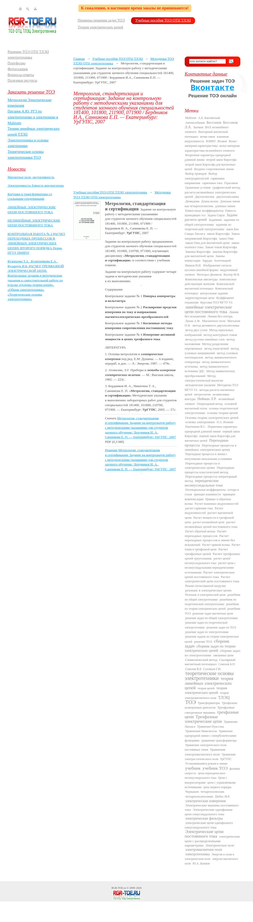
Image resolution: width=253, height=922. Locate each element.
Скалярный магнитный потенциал (210, 662)
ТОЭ (190, 702)
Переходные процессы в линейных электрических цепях (210, 447)
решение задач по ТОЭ (221, 627)
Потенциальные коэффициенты (205, 490)
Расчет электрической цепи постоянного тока (212, 579)
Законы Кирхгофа (197, 252)
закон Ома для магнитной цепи (207, 243)
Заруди (207, 260)
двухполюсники (227, 196)
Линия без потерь (220, 316)
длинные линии (225, 206)
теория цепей (206, 688)
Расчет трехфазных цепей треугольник (212, 556)
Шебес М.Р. (222, 796)
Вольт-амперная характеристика (211, 143)
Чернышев (192, 791)
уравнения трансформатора (218, 740)
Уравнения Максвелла (201, 731)
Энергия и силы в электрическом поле (209, 857)
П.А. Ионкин (225, 422)
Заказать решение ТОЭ (31, 92)
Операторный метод (210, 404)
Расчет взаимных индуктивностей (216, 503)
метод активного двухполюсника (216, 325)
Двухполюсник (205, 196)
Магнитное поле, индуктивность (31, 177)
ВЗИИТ (211, 141)
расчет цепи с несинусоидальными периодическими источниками (210, 567)
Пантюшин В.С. (195, 426)
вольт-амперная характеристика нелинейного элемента (212, 148)
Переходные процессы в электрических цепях (202, 465)
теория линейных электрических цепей (209, 683)
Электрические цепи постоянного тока (204, 834)
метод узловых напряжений (212, 351)
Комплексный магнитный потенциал (209, 286)
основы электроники (200, 422)
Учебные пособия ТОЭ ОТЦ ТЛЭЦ (163, 20)
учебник (193, 768)
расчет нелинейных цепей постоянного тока (211, 524)
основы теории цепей (222, 413)
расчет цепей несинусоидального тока (207, 561)
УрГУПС (226, 759)
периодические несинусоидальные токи (204, 483)
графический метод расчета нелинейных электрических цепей (212, 192)
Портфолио (17, 63)
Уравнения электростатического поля (210, 757)
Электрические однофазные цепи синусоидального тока (209, 812)
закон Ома (226, 238)
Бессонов (214, 122)
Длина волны (209, 201)
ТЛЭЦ (223, 697)
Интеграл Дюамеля (209, 274)
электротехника (197, 854)
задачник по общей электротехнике (212, 222)
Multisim (190, 118)
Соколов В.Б (193, 669)
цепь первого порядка (217, 787)
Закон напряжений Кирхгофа (212, 236)
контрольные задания (214, 293)
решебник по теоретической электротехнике (210, 602)
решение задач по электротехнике (207, 632)
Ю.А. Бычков (201, 863)
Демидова (192, 201)
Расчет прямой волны (216, 545)
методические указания (200, 385)
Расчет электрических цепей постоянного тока (210, 574)
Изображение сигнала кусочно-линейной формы (208, 268)
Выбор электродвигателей (201, 176)
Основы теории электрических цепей (211, 418)
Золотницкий (222, 260)
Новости (17, 169)
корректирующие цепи (199, 298)
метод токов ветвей (216, 348)
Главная (79, 59)
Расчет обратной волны (200, 531)
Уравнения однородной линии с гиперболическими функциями (210, 735)
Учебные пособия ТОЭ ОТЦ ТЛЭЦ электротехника (110, 192)
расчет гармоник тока (199, 508)
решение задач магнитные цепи (213, 613)
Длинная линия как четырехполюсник (212, 204)
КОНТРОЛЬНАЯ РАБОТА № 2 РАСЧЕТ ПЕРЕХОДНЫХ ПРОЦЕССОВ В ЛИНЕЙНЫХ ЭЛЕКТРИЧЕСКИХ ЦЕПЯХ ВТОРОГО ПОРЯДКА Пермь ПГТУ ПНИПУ (36, 243)
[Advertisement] (125, 157)
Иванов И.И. (193, 265)
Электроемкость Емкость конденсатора (36, 185)
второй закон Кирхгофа (221, 159)
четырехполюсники (199, 796)
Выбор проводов (196, 173)
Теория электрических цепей (100, 27)
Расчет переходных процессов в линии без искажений (210, 540)
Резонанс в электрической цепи (205, 594)
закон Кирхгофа (218, 234)
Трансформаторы (209, 703)
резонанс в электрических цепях (208, 590)
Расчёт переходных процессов (206, 533)
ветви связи (207, 136)
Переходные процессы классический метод (209, 470)
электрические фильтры (204, 818)
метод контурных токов (220, 335)
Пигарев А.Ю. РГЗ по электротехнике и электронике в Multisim (33, 117)
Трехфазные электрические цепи (203, 719)
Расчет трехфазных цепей (206, 551)
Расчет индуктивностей (204, 511)
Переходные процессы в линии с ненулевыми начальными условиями (208, 456)
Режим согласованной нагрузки (205, 586)
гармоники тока (212, 183)
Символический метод (201, 660)
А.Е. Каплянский (209, 118)
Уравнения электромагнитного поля (205, 752)
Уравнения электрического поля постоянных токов (205, 747)
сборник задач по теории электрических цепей (210, 648)
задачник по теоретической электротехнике (208, 227)
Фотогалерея (18, 69)
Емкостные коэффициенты (204, 210)
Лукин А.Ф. (192, 321)
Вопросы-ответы (21, 75)
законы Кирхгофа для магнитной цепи (211, 254)
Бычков (198, 127)
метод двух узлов (196, 330)
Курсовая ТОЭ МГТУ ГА (216, 302)
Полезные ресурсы (22, 80)
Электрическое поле (219, 845)
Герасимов (231, 183)
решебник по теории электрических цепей (212, 606)
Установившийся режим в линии (206, 763)
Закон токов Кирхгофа (221, 247)
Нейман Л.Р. (207, 399)
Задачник (215, 220)
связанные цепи (223, 655)
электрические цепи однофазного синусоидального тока (209, 825)
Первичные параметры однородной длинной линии (211, 429)
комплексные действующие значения (211, 282)
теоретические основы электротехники (209, 676)
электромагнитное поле (203, 849)
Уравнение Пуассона (210, 726)
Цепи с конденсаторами (206, 780)
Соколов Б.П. (226, 664)
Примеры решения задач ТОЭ (101, 20)
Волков (222, 141)
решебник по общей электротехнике (212, 597)
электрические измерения (205, 801)
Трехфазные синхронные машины (210, 710)
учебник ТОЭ (215, 768)
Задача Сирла (216, 215)
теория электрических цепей (206, 690)
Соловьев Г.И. (212, 669)
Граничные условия (197, 187)
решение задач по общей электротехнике (211, 618)
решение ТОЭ (203, 641)
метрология (202, 394)
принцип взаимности (207, 494)
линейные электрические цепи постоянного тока (208, 309)
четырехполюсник (212, 791)
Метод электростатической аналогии (204, 378)
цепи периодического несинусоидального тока (205, 775)
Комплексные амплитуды (201, 279)
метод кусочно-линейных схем (205, 339)
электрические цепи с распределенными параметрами (212, 841)
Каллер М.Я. (231, 274)
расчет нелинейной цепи (208, 522)
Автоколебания (195, 122)
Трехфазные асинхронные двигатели (211, 705)
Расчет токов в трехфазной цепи (212, 547)
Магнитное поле (214, 321)
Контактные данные (206, 74)
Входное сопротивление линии (214, 169)
